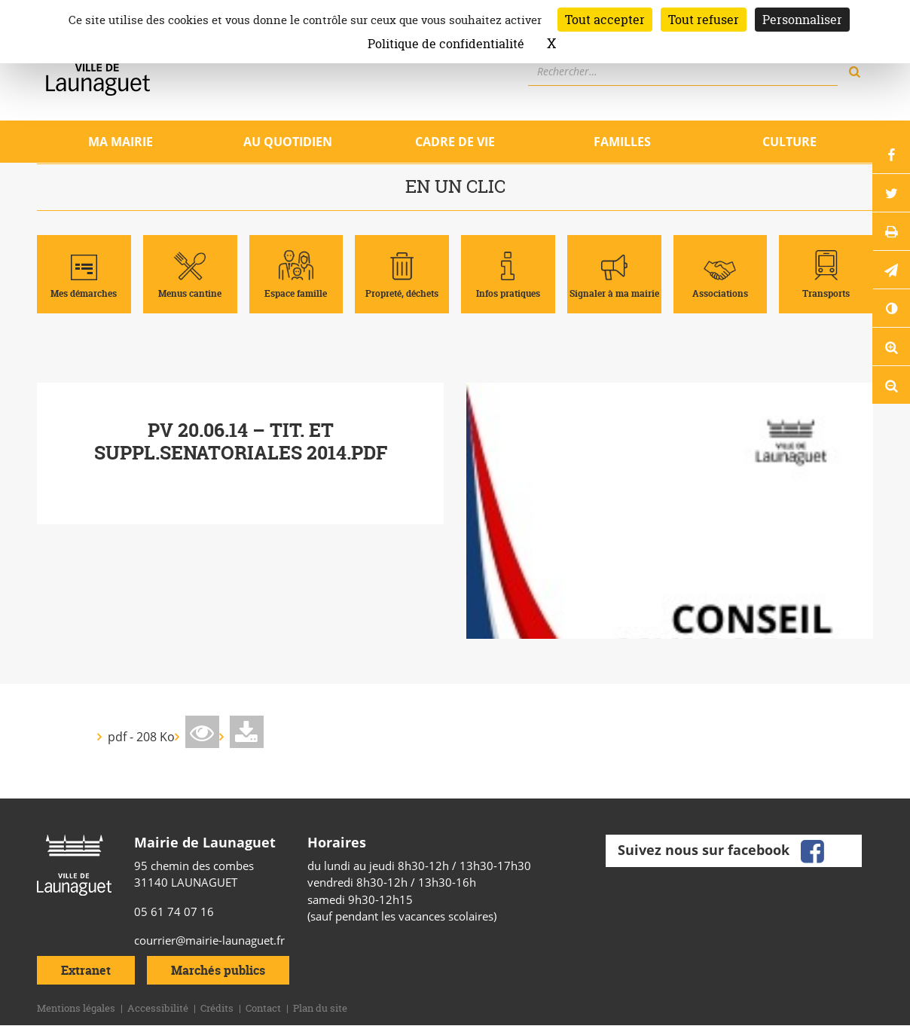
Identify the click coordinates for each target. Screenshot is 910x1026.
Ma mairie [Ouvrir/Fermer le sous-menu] (120, 141)
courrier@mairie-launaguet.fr (209, 940)
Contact (263, 1008)
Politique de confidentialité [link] (446, 43)
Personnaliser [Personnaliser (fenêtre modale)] (802, 19)
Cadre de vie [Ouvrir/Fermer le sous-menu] (455, 141)
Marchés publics (218, 970)
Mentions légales (76, 1008)
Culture (789, 141)
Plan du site (320, 1008)
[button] (891, 270)
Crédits (217, 1008)
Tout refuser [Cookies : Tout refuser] (703, 19)
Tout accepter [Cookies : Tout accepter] (605, 19)
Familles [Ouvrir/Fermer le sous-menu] (622, 141)
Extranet (86, 970)
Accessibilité (157, 1008)
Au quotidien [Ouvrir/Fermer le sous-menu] (287, 141)
